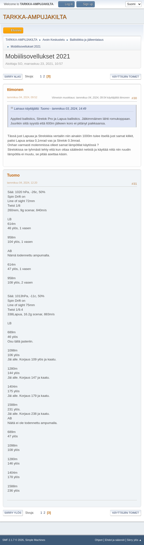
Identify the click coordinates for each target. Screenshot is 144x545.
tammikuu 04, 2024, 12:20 (22, 182)
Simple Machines (35, 539)
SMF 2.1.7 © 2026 (13, 539)
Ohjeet (99, 539)
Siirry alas (12, 76)
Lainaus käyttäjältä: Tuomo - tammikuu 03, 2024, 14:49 (50, 108)
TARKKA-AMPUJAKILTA (35, 17)
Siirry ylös (12, 512)
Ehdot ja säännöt (115, 539)
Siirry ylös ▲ (134, 539)
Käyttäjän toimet (125, 76)
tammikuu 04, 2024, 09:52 (22, 97)
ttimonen (15, 90)
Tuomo (13, 175)
